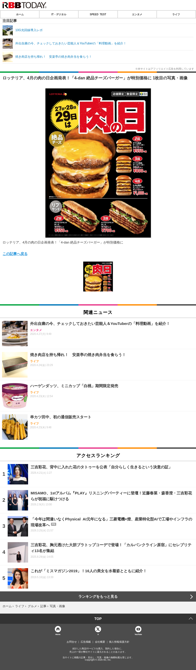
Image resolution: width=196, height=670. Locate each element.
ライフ (176, 14)
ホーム (20, 14)
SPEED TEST (98, 14)
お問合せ (72, 642)
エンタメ (137, 14)
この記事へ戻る (15, 253)
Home (57, 634)
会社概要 (100, 642)
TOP (98, 619)
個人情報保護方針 (119, 642)
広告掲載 (86, 642)
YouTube (138, 634)
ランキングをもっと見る (98, 596)
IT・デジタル (58, 14)
